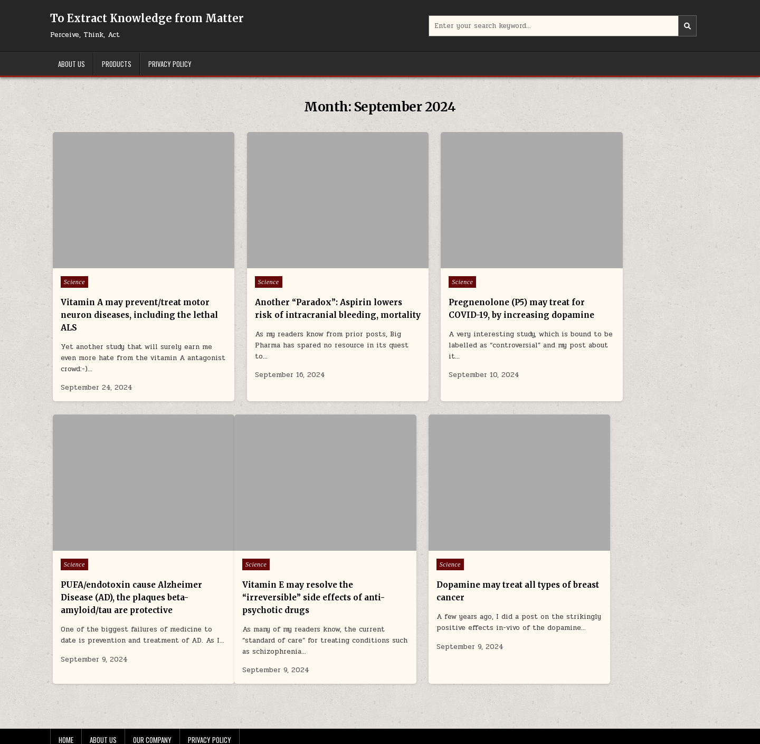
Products (116, 64)
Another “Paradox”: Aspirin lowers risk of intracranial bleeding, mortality (285, 294)
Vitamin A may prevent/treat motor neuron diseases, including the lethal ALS (121, 294)
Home (66, 710)
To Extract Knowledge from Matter (147, 18)
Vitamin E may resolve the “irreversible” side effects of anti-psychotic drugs (120, 568)
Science (74, 261)
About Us (71, 64)
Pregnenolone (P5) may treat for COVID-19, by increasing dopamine (462, 294)
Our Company (152, 710)
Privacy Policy (170, 64)
